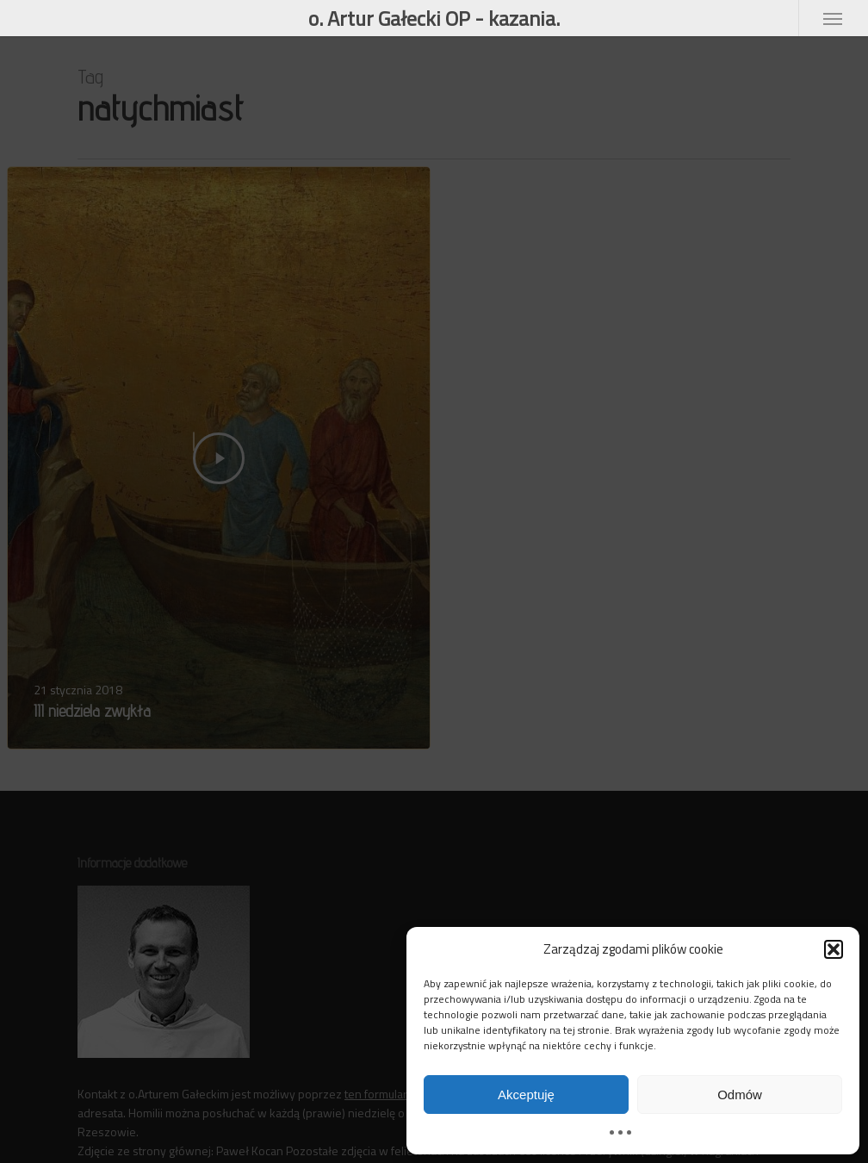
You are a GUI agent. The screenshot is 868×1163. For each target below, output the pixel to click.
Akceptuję (526, 1094)
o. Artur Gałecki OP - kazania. (434, 18)
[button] (833, 949)
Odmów (739, 1094)
